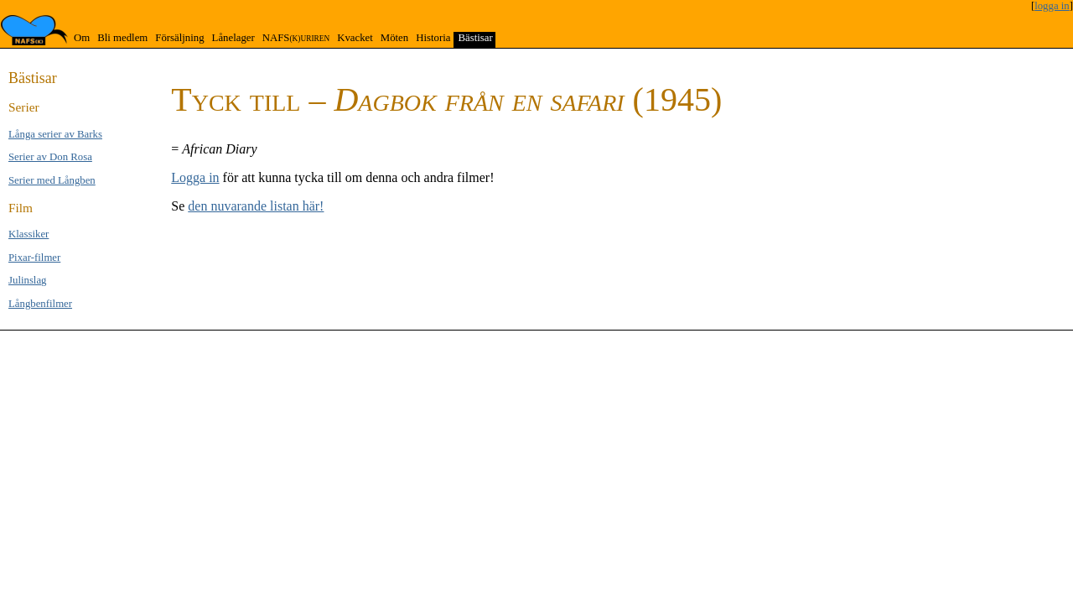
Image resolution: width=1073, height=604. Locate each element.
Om (82, 38)
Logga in (195, 177)
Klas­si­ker (28, 234)
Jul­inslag (27, 280)
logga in (1052, 6)
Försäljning (179, 38)
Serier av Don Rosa (50, 157)
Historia (433, 38)
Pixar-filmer (34, 257)
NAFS (295, 38)
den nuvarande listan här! (256, 206)
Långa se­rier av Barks (55, 134)
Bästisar (475, 38)
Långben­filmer (40, 304)
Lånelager (233, 38)
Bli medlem (122, 38)
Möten (394, 38)
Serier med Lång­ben (52, 180)
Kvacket (355, 38)
